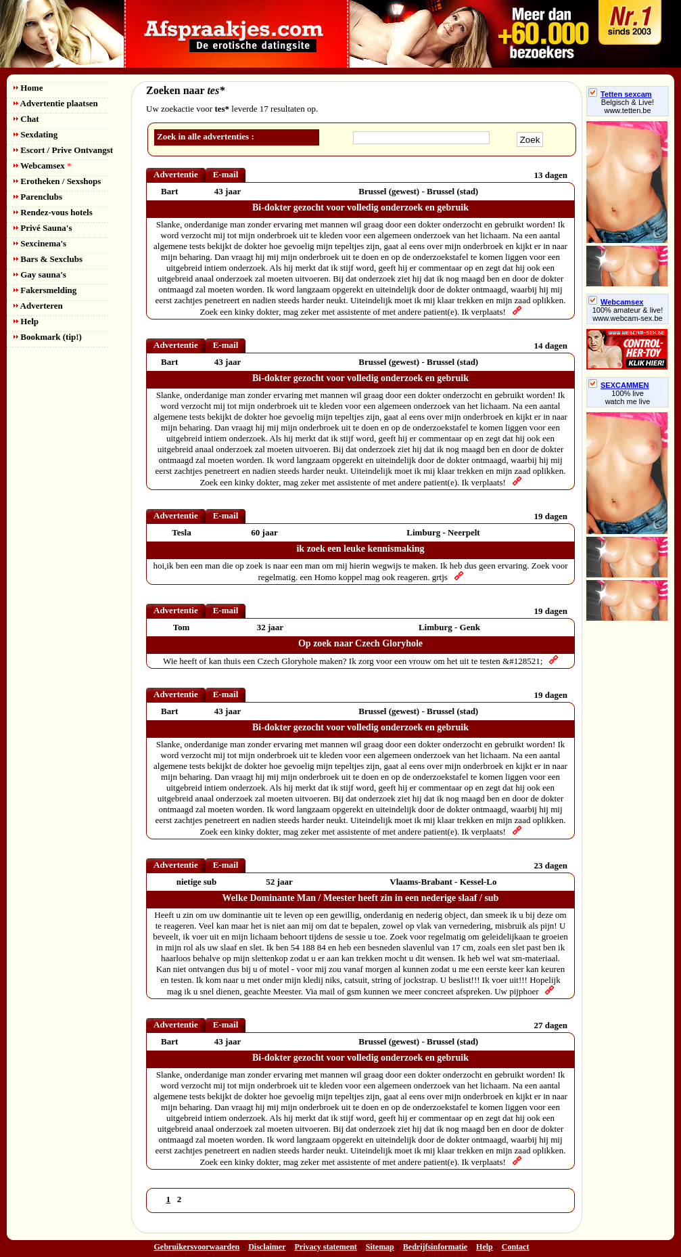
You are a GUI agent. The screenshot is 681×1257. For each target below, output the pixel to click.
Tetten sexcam (620, 94)
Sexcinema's (40, 243)
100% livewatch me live (628, 397)
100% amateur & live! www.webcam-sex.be (627, 314)
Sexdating (35, 134)
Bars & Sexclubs (48, 259)
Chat (26, 119)
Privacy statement (326, 1247)
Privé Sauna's (43, 228)
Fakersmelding (45, 290)
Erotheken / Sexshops (57, 181)
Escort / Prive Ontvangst (63, 150)
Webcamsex (42, 165)
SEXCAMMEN (618, 385)
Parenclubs (38, 197)
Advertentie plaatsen (56, 103)
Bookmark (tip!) (48, 337)
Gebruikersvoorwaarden (197, 1247)
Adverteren (38, 306)
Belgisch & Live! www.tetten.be (627, 106)
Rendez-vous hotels (53, 212)
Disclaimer (266, 1247)
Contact (516, 1247)
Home (28, 88)
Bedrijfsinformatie (435, 1247)
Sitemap (380, 1247)
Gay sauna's (40, 274)
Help (26, 321)
